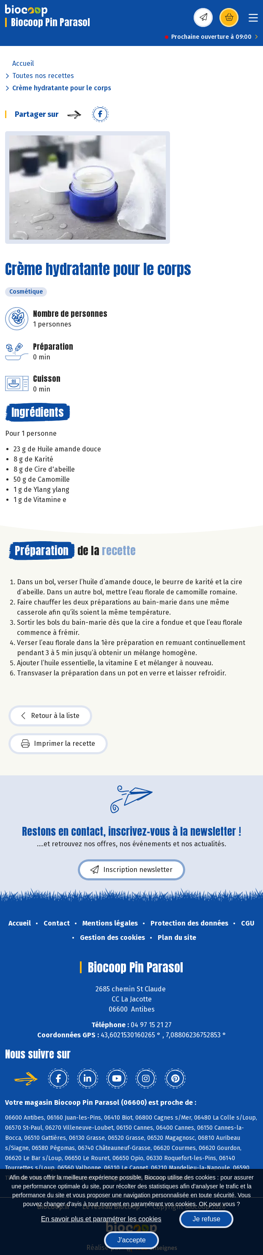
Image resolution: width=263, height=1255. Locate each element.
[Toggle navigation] (253, 20)
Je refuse (206, 1219)
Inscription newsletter (131, 870)
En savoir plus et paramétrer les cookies (101, 1219)
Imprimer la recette (58, 744)
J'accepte (131, 1240)
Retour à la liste (50, 716)
